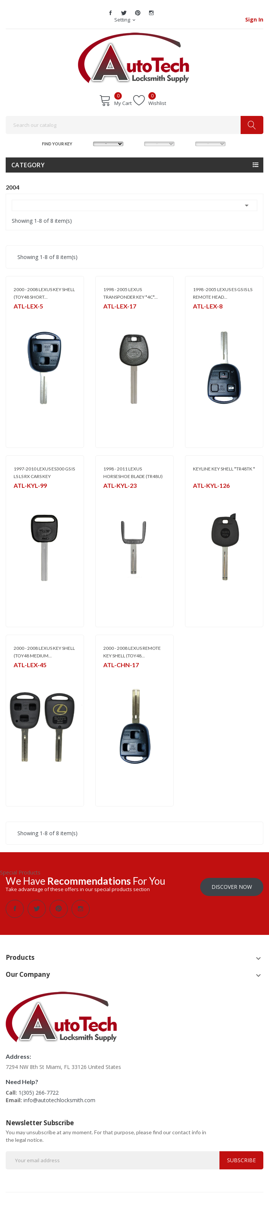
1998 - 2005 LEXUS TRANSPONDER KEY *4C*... (130, 293)
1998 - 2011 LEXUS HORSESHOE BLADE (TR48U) (133, 472)
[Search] (134, 125)
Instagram (151, 13)
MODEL (137, 143)
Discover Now (231, 884)
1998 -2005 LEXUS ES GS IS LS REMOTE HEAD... (222, 293)
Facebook (110, 13)
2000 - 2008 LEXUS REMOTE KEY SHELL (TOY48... (132, 652)
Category (28, 165)
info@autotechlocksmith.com (59, 1098)
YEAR (188, 143)
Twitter (124, 13)
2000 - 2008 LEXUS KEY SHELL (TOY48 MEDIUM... (44, 652)
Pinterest (138, 13)
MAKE (86, 143)
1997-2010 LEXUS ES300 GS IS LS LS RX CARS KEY (44, 472)
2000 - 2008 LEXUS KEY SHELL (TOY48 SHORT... (44, 293)
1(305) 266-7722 (39, 1090)
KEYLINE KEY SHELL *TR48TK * (224, 469)
